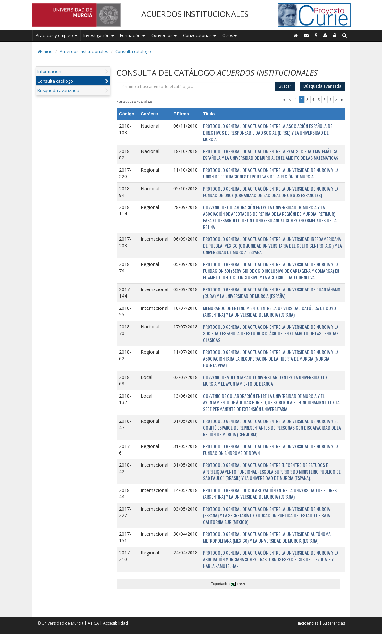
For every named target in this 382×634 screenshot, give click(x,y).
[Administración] (334, 35)
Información (49, 71)
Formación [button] (132, 35)
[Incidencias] (316, 35)
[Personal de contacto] (325, 35)
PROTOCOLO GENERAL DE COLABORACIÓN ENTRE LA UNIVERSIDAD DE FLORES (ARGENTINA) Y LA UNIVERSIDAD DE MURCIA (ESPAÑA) (270, 493)
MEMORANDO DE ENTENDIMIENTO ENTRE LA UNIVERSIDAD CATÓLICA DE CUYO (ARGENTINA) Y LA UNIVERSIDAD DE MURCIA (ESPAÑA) (269, 311)
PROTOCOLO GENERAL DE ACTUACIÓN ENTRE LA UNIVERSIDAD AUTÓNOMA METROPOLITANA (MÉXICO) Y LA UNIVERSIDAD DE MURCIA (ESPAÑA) (267, 537)
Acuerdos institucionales (84, 51)
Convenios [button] (164, 35)
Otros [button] (229, 35)
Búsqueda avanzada (58, 90)
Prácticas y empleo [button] (56, 35)
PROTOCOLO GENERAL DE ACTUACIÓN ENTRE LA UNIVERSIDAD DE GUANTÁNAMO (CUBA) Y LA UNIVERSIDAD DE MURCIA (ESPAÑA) (271, 292)
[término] (196, 86)
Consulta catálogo (133, 51)
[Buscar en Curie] (344, 35)
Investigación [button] (98, 35)
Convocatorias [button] (199, 35)
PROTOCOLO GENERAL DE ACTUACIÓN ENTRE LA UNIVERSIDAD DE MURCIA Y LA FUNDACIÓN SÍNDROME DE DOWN (270, 449)
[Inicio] (296, 35)
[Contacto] (306, 35)
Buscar (285, 86)
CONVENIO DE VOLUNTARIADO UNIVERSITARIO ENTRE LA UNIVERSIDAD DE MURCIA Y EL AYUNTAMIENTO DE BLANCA (265, 380)
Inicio (45, 51)
